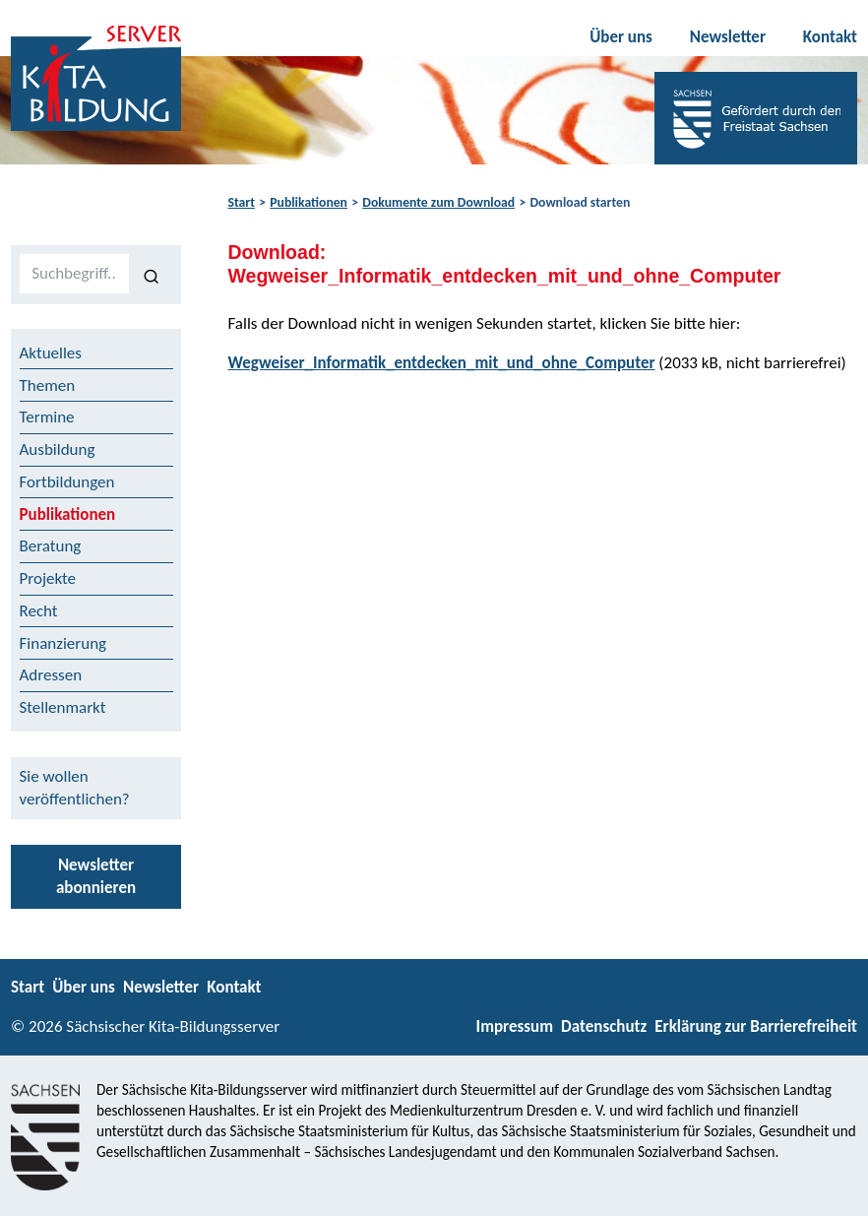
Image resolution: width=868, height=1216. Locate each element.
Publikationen (308, 202)
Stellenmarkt (63, 707)
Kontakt (830, 37)
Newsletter (728, 37)
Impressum (514, 1026)
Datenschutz (604, 1026)
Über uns (620, 37)
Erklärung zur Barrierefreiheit (755, 1026)
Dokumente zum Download (438, 202)
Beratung (51, 546)
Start (241, 202)
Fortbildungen (67, 482)
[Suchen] (151, 274)
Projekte (48, 578)
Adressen (51, 675)
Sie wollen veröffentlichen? (75, 787)
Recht (39, 611)
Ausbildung (57, 449)
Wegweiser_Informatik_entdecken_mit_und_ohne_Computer (441, 362)
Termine (47, 417)
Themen (48, 385)
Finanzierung (63, 643)
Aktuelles (51, 353)
